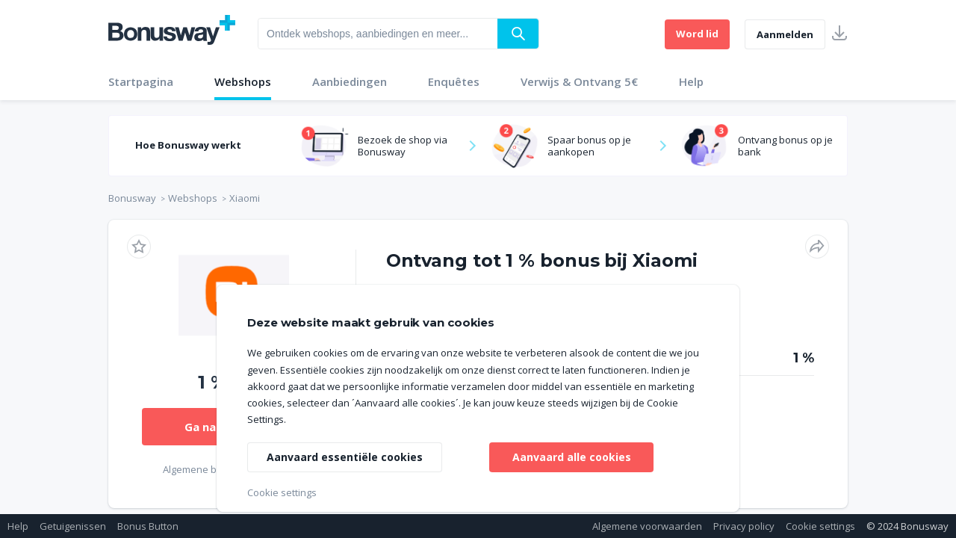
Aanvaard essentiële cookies (345, 457)
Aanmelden (785, 34)
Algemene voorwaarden (647, 526)
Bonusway (132, 198)
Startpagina (140, 81)
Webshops (242, 81)
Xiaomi (244, 198)
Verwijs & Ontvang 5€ (579, 81)
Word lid (697, 33)
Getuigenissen (73, 526)
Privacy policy (744, 526)
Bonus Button (148, 526)
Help (691, 81)
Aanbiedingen (349, 81)
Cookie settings (820, 526)
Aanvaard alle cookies (571, 457)
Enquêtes (453, 81)
